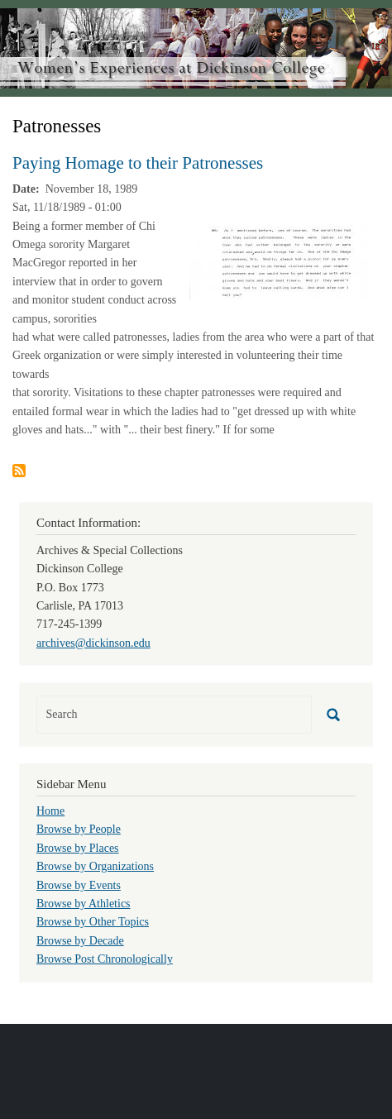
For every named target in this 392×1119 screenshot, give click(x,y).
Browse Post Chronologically (104, 959)
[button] (280, 261)
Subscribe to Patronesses (19, 470)
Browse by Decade (80, 941)
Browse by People (78, 829)
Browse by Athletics (83, 903)
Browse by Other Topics (92, 922)
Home (50, 811)
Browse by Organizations (95, 866)
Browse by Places (77, 848)
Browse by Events (78, 885)
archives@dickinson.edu (93, 643)
